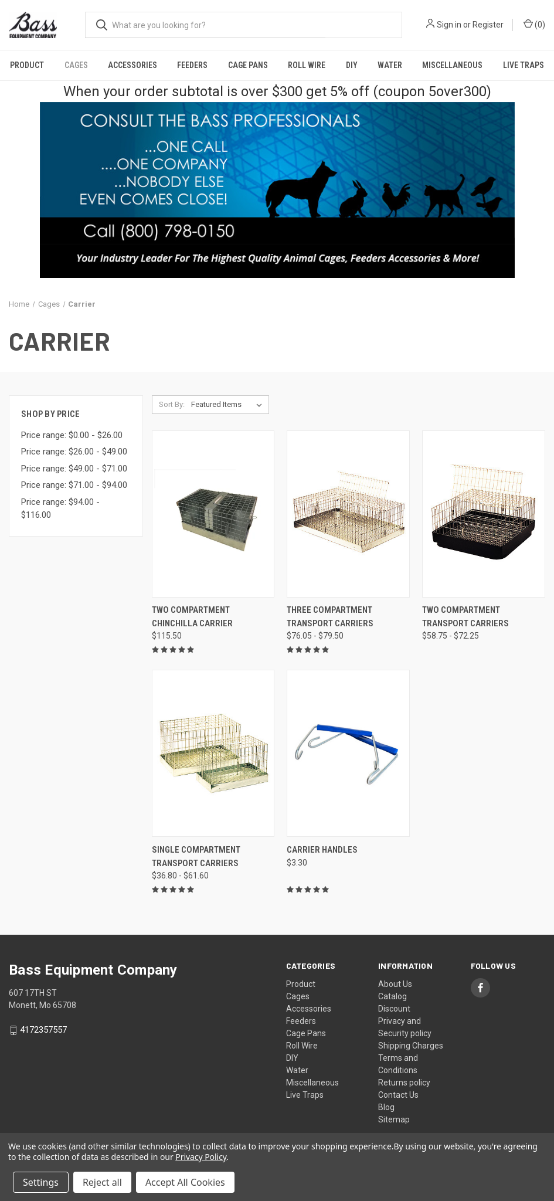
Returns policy (404, 1082)
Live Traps (305, 1095)
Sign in (449, 24)
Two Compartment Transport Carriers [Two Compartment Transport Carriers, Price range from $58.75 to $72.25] (465, 617)
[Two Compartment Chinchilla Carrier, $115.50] (213, 514)
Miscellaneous (452, 65)
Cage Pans (248, 65)
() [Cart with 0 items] (534, 24)
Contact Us (398, 1095)
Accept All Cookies (185, 1182)
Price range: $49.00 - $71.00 (74, 468)
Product (27, 65)
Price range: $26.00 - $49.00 (74, 451)
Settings (41, 1182)
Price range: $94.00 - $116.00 (60, 509)
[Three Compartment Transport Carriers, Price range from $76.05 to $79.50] (348, 514)
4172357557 (43, 1030)
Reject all (102, 1182)
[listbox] (228, 404)
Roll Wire (306, 65)
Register (488, 24)
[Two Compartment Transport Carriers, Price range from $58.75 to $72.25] (483, 514)
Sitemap (394, 1119)
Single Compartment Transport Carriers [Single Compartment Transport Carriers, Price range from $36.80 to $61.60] (196, 856)
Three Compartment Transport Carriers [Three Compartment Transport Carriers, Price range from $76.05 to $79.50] (330, 617)
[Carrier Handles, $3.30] (348, 753)
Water (390, 65)
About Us (395, 984)
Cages (76, 65)
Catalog (392, 996)
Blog (386, 1107)
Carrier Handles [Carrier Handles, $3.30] (322, 849)
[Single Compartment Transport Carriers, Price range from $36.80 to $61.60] (213, 753)
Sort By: (172, 404)
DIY (352, 65)
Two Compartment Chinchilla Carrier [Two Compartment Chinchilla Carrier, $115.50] (192, 617)
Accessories (132, 65)
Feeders (192, 65)
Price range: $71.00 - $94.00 (74, 485)
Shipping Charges (410, 1045)
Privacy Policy (200, 1156)
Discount (394, 1008)
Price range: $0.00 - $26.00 (72, 435)
